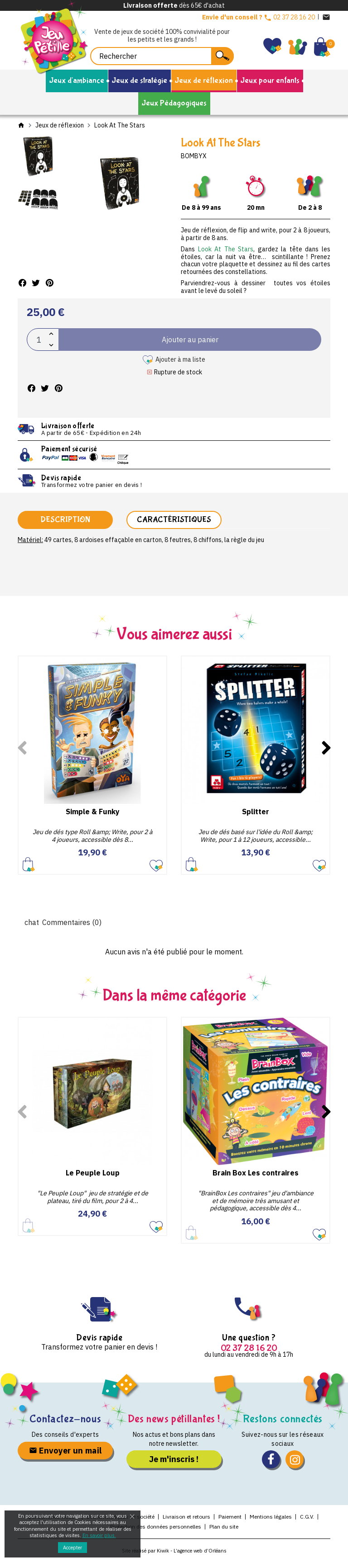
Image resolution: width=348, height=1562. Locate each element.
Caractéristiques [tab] (174, 519)
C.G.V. (307, 1516)
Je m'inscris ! (173, 1459)
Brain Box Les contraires (256, 1172)
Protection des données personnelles (155, 1526)
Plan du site (223, 1526)
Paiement (230, 1516)
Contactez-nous (65, 1419)
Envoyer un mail (65, 1450)
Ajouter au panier (29, 864)
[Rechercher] (162, 56)
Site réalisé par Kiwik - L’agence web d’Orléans (174, 1551)
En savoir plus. (99, 1535)
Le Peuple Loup (93, 1172)
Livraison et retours (186, 1516)
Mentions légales (271, 1516)
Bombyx (194, 156)
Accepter (72, 1547)
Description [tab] (65, 519)
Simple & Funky (93, 811)
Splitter (255, 811)
